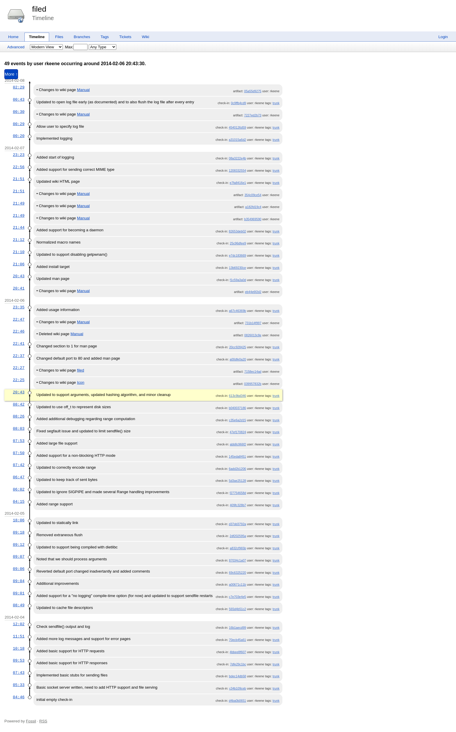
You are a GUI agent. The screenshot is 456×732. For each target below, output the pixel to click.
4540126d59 (237, 127)
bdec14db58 (237, 676)
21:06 (18, 264)
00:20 (18, 135)
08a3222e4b (237, 158)
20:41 (18, 288)
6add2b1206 (237, 468)
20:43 (18, 276)
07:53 (18, 440)
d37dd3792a (237, 524)
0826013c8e (252, 335)
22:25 (18, 380)
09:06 (18, 568)
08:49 (18, 605)
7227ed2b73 (252, 115)
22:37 (18, 355)
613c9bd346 (237, 395)
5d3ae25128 (237, 480)
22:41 (18, 343)
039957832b (252, 383)
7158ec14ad (252, 371)
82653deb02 (237, 231)
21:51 (18, 179)
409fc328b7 (238, 505)
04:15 (18, 501)
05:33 (18, 684)
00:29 (18, 124)
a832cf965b (238, 548)
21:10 (18, 252)
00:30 (18, 111)
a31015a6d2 (237, 139)
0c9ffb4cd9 (238, 103)
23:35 (18, 307)
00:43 (18, 99)
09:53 (18, 660)
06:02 (18, 489)
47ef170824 (238, 432)
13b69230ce (237, 267)
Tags (105, 37)
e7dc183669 (237, 255)
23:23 (18, 154)
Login (443, 37)
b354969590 (252, 219)
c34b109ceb (237, 688)
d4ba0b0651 (237, 700)
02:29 (18, 87)
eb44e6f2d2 (253, 292)
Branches (82, 37)
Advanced (15, 47)
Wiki (145, 37)
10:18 (18, 648)
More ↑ (11, 74)
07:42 (18, 465)
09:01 (18, 593)
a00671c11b (237, 584)
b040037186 (237, 408)
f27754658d (238, 493)
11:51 (18, 636)
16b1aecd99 (237, 627)
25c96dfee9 (238, 243)
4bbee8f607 (238, 652)
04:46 (18, 697)
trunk (275, 103)
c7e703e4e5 (237, 596)
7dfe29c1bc (238, 664)
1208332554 (237, 170)
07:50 (18, 453)
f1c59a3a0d (238, 280)
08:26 (18, 416)
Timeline (37, 37)
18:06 (18, 520)
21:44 (18, 227)
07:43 (18, 672)
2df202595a (238, 536)
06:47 (18, 477)
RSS (43, 721)
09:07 (18, 556)
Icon (80, 382)
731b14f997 (253, 323)
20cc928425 (237, 347)
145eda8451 (237, 456)
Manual (83, 90)
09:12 (18, 544)
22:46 (18, 331)
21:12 (18, 239)
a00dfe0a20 (238, 359)
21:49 (18, 203)
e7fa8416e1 (238, 182)
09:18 (18, 532)
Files (59, 37)
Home (13, 37)
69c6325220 (237, 572)
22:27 (18, 367)
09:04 (18, 581)
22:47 (18, 319)
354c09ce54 (253, 195)
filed (39, 9)
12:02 (18, 624)
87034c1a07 (237, 560)
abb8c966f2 (238, 444)
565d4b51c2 (237, 609)
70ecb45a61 (237, 640)
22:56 (18, 167)
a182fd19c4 (253, 207)
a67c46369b (237, 310)
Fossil (31, 721)
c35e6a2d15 (237, 420)
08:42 (18, 404)
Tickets (125, 37)
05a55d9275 (252, 91)
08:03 (18, 428)
